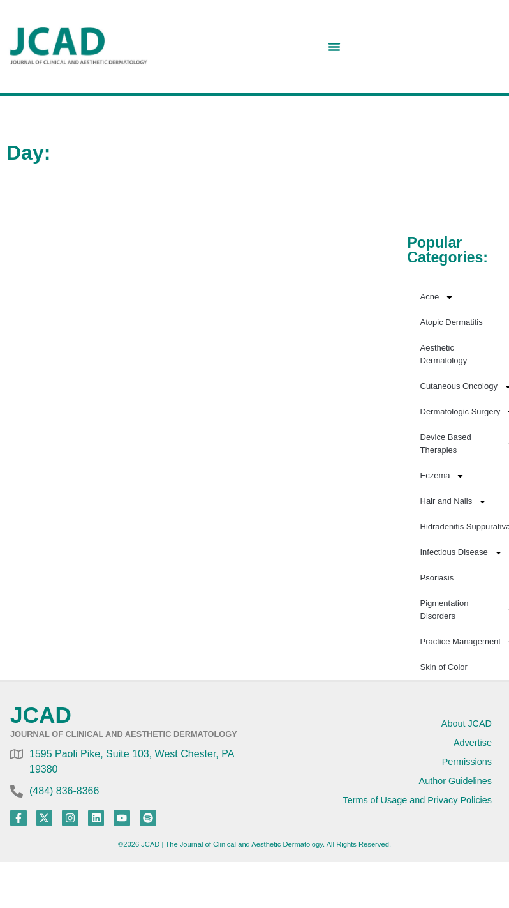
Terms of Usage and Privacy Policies (417, 800)
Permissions (467, 762)
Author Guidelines (455, 781)
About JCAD (466, 723)
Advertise (473, 743)
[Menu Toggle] (334, 46)
